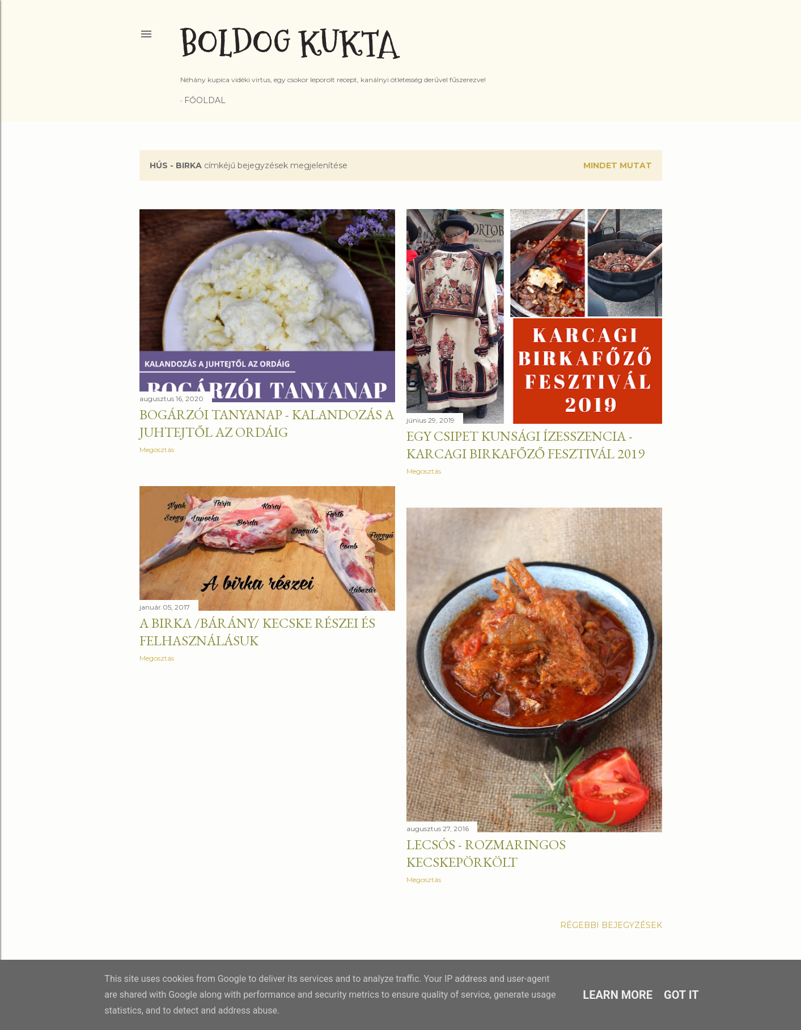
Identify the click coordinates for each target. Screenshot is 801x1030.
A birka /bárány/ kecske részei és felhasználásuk (257, 631)
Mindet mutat (617, 165)
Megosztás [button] (156, 449)
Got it (681, 995)
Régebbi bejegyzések (611, 925)
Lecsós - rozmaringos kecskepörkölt (486, 853)
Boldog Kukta (288, 43)
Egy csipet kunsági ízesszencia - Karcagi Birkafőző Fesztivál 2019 (525, 444)
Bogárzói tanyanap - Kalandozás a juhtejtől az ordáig (266, 423)
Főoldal (205, 100)
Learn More (617, 995)
